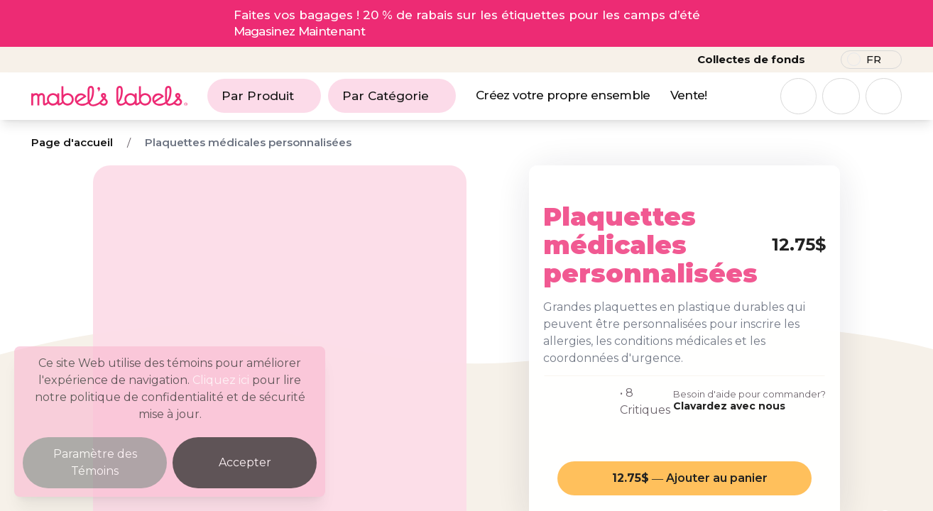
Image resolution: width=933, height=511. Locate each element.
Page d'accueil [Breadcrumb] (72, 142)
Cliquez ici (220, 380)
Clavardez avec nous (729, 406)
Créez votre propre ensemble (563, 95)
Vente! (688, 95)
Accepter (245, 462)
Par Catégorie (392, 96)
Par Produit (264, 96)
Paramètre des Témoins (95, 462)
